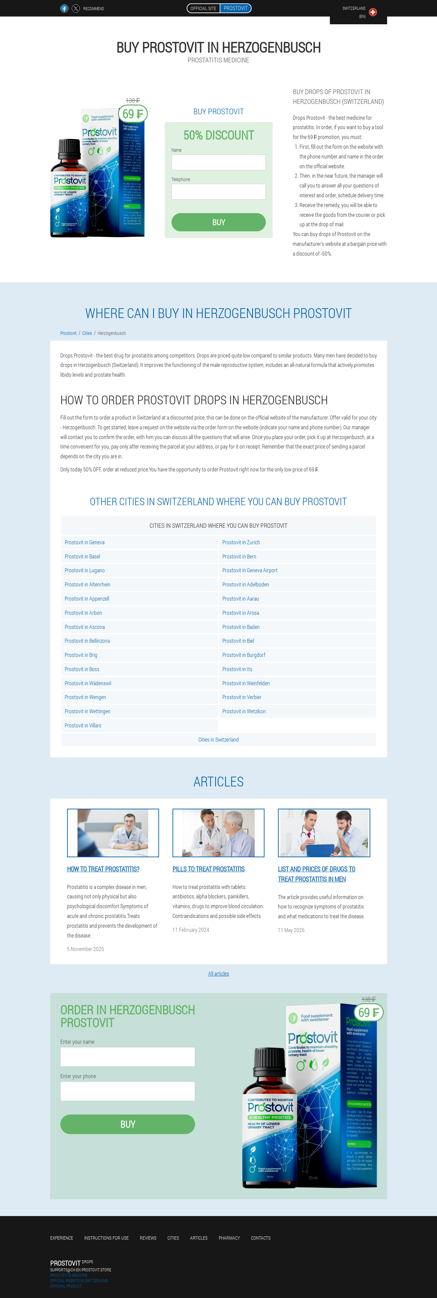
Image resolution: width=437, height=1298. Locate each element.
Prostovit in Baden (241, 626)
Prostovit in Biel (238, 640)
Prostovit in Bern (239, 556)
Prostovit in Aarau (240, 598)
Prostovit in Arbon (83, 612)
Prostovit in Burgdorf (244, 654)
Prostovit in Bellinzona (87, 640)
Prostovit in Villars (83, 725)
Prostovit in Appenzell (87, 598)
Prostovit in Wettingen (88, 711)
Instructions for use (106, 1238)
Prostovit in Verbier (241, 696)
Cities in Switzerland (218, 739)
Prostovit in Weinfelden (246, 683)
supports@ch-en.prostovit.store (80, 1269)
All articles (218, 973)
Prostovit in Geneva (84, 542)
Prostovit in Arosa (240, 612)
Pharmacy (229, 1238)
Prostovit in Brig (81, 654)
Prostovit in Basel (82, 556)
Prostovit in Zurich (241, 542)
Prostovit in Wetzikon (244, 711)
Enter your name (77, 1041)
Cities (173, 1238)
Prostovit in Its (237, 668)
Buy (218, 222)
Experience (61, 1238)
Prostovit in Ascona (85, 626)
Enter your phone (78, 1076)
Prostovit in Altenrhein (88, 584)
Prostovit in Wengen (85, 696)
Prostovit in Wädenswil (88, 683)
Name (176, 150)
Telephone (180, 179)
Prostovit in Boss (82, 668)
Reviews (148, 1238)
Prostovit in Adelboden (245, 584)
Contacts (261, 1238)
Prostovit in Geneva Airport (250, 570)
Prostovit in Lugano (85, 570)
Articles (199, 1238)
